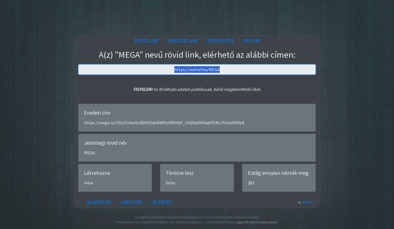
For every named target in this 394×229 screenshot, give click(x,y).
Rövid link (146, 41)
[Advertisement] (197, 16)
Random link (182, 41)
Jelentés (161, 202)
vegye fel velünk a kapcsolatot (256, 222)
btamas (307, 202)
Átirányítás (220, 41)
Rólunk (251, 41)
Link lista (131, 202)
